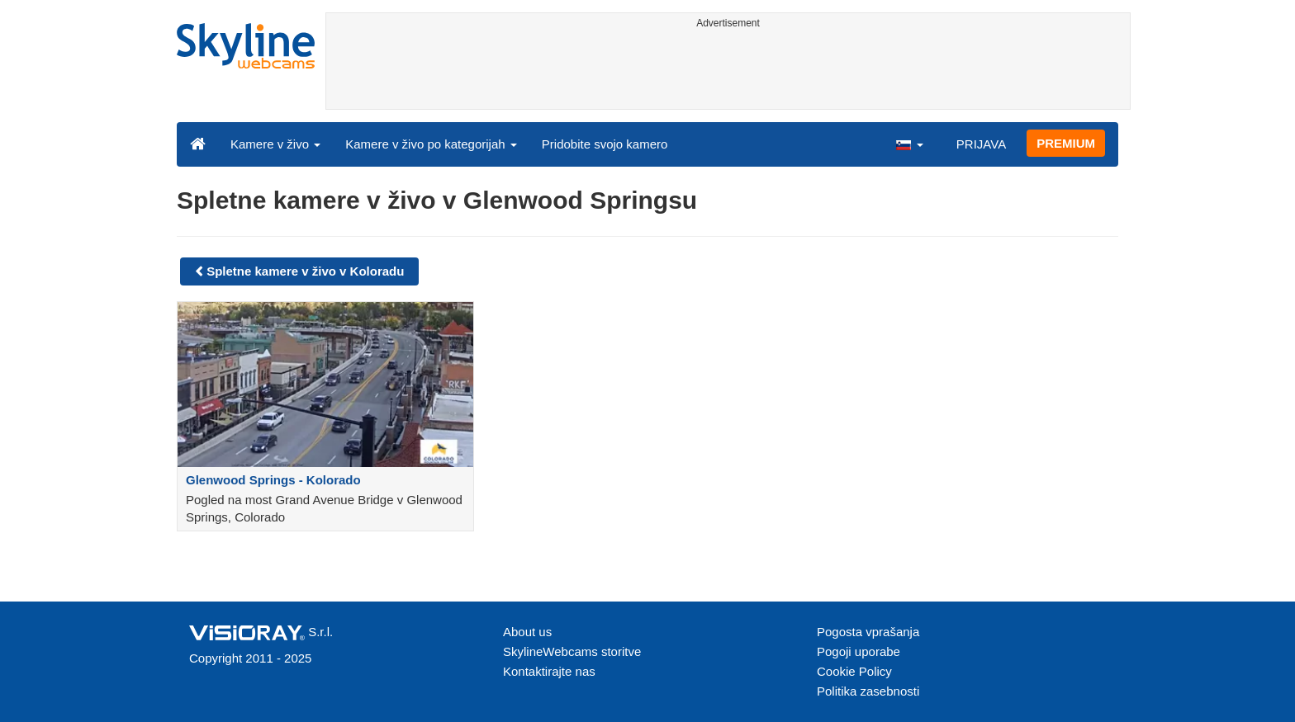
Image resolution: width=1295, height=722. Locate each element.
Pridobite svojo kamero (605, 144)
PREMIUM (1065, 143)
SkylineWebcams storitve (572, 651)
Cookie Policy (854, 671)
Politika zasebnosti (868, 691)
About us (527, 632)
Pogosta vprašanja (868, 632)
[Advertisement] (728, 72)
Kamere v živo (275, 144)
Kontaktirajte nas (549, 671)
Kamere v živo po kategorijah (431, 144)
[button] (909, 143)
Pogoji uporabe (858, 651)
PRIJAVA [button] (981, 144)
